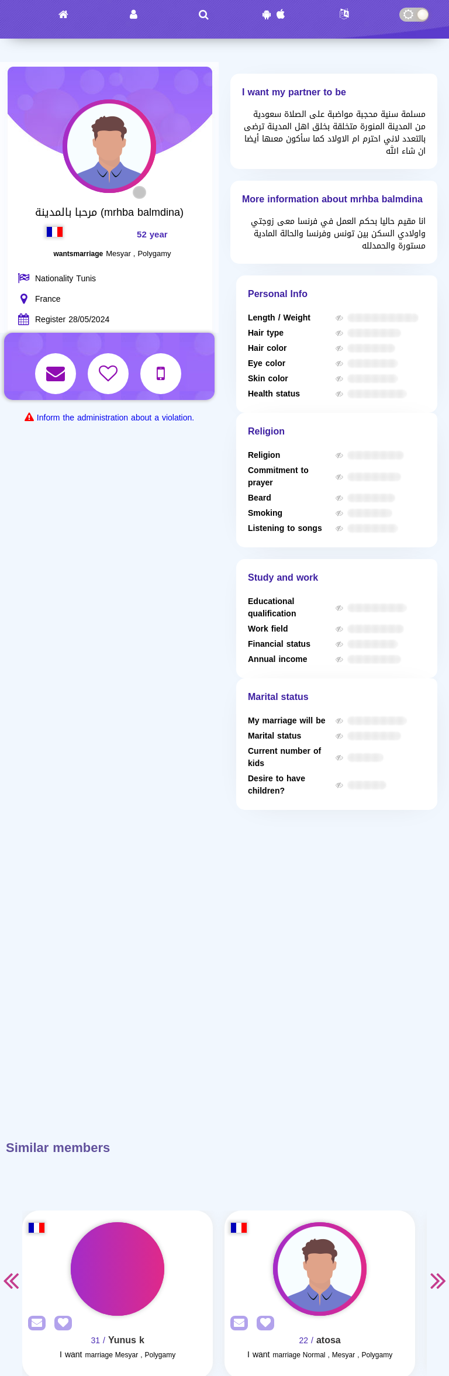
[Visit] (117, 1269)
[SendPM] (34, 1324)
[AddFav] (60, 1324)
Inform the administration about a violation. (115, 418)
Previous (10, 1280)
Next (438, 1280)
